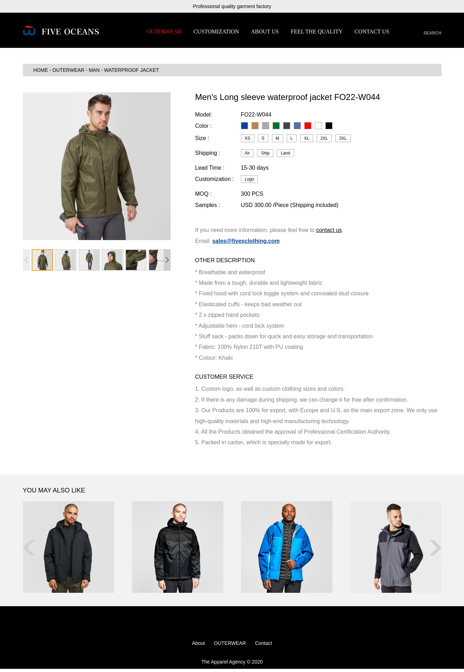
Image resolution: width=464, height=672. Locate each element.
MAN (94, 73)
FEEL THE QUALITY (317, 31)
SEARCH (432, 33)
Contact (263, 646)
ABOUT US (265, 31)
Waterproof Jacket (131, 73)
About (198, 646)
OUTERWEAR (164, 31)
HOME (40, 73)
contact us (329, 233)
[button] (167, 263)
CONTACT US (372, 31)
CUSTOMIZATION (216, 31)
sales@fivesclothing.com (246, 244)
